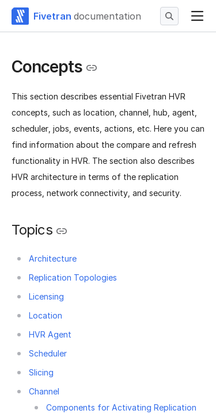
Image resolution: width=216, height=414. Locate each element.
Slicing (41, 372)
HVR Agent (50, 334)
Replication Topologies (73, 277)
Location (45, 315)
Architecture (53, 258)
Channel (44, 391)
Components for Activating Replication (121, 407)
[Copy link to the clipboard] (91, 67)
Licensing (46, 296)
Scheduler (48, 353)
